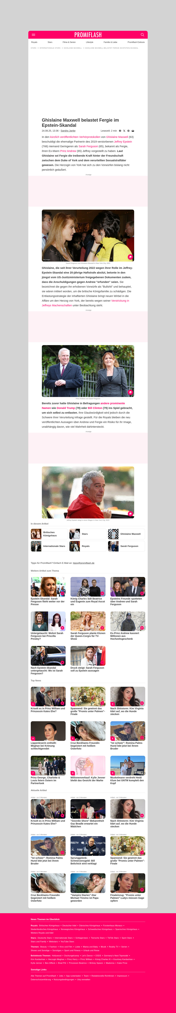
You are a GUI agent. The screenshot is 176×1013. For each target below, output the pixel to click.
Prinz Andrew (68, 151)
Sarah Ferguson (88, 146)
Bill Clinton (95, 408)
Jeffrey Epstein (123, 141)
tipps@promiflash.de (83, 563)
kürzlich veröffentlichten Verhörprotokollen (75, 136)
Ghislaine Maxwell (117, 136)
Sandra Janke (68, 130)
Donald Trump (66, 408)
